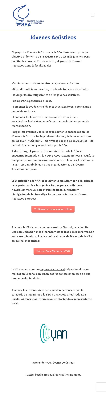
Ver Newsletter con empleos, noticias (53, 209)
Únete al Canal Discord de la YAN (53, 251)
